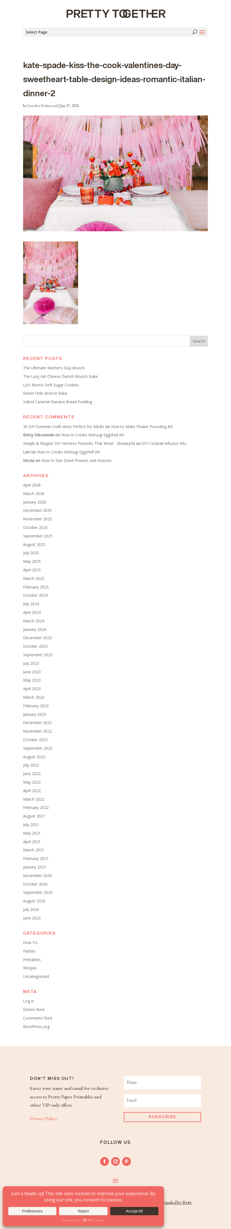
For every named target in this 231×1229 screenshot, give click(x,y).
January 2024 (34, 629)
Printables (32, 959)
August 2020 (34, 900)
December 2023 (37, 637)
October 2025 (35, 527)
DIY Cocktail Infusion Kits (164, 443)
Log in (28, 1001)
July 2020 (31, 909)
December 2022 (37, 722)
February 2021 (36, 858)
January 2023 (34, 714)
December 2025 (37, 510)
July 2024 (31, 603)
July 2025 (31, 552)
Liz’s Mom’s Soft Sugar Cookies (51, 385)
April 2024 (32, 612)
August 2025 (34, 544)
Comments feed (37, 1018)
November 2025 (37, 518)
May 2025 (32, 561)
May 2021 (32, 833)
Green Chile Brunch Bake (45, 393)
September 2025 (38, 536)
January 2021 (34, 867)
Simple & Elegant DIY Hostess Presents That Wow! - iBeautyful (79, 443)
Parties (29, 951)
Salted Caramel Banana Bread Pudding (57, 401)
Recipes (30, 967)
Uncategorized (36, 976)
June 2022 (32, 773)
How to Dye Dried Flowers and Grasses (76, 460)
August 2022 (34, 756)
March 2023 (33, 697)
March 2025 (33, 578)
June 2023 (32, 671)
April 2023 (32, 688)
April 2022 (32, 790)
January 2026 (34, 502)
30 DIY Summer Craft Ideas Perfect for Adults (63, 426)
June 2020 (32, 918)
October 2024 (35, 595)
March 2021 (33, 849)
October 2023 (35, 646)
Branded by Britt (175, 1202)
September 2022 (38, 748)
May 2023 (32, 680)
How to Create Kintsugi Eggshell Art (92, 434)
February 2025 (36, 587)
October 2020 (35, 884)
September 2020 (38, 892)
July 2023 (31, 663)
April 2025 (32, 569)
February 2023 (36, 705)
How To (30, 942)
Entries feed (33, 1009)
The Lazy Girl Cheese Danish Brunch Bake (60, 376)
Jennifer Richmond (42, 106)
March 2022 (33, 799)
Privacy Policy (43, 1119)
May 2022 (32, 782)
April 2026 (32, 485)
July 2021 (31, 824)
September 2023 (38, 654)
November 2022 (37, 731)
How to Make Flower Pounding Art (142, 426)
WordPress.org (36, 1026)
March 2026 (33, 493)
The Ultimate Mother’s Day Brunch (54, 367)
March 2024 (33, 620)
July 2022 (31, 765)
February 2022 (36, 807)
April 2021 (32, 841)
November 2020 (37, 875)
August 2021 (34, 816)
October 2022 (35, 739)
